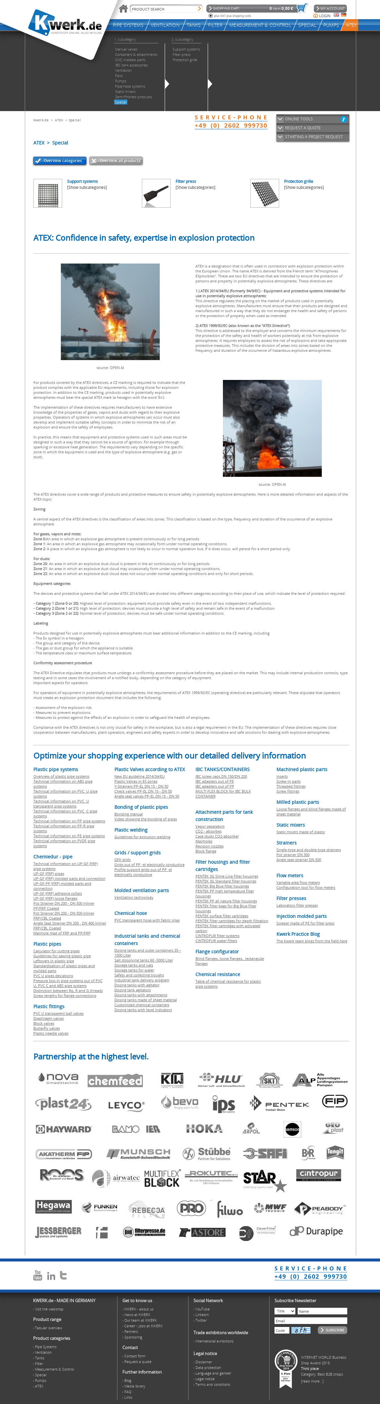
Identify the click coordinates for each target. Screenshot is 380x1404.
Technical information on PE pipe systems (69, 835)
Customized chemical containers (141, 1004)
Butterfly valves (46, 1028)
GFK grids (122, 859)
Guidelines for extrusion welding (142, 836)
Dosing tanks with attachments (140, 994)
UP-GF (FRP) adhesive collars (57, 893)
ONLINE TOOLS (299, 119)
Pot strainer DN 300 (293, 854)
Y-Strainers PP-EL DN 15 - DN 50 (141, 786)
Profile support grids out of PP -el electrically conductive (143, 872)
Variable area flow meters (298, 882)
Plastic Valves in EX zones (135, 781)
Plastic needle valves (50, 1033)
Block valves (43, 1023)
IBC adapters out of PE (214, 781)
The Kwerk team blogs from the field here (311, 940)
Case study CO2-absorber (217, 836)
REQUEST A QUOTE (303, 128)
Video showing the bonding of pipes (145, 818)
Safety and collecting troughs (139, 974)
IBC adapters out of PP (214, 786)
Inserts (282, 776)
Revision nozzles (209, 846)
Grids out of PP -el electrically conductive (149, 864)
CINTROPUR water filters (216, 940)
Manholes (203, 841)
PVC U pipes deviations (53, 975)
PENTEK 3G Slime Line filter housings (226, 876)
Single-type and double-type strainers (308, 849)
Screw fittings (287, 791)
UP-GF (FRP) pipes (48, 873)
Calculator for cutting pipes (56, 950)
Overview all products (120, 160)
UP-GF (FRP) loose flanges (55, 898)
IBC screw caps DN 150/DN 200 (221, 776)
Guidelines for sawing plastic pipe (62, 955)
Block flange (205, 850)
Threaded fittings (291, 786)
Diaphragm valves (48, 1018)
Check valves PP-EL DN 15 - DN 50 (143, 791)
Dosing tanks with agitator (136, 984)
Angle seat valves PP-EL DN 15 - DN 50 (146, 796)
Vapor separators (210, 826)
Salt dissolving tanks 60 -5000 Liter (143, 960)
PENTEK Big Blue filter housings (222, 886)
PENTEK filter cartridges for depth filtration (231, 920)
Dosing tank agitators (132, 989)
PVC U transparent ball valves (58, 1013)
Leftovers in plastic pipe (53, 960)
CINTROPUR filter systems (217, 935)
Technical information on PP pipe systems (69, 820)
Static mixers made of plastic (300, 831)
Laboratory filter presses (297, 905)
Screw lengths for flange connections (64, 995)
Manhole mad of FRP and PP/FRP (62, 932)
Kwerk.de (41, 120)
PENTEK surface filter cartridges (221, 915)
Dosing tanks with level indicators (143, 1009)
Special (75, 120)
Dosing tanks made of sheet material (145, 999)
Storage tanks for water (134, 970)
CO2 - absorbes (208, 831)
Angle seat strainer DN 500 (298, 859)
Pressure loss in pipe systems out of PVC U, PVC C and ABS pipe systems (68, 983)
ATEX (59, 120)
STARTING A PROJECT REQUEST (314, 137)
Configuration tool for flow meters (305, 887)
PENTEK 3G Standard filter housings (225, 881)
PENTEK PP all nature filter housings (226, 900)
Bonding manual (128, 813)
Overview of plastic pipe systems (61, 776)
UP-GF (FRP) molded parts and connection (69, 878)
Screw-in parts (288, 781)
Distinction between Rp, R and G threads (68, 990)
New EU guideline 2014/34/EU (139, 776)
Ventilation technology (133, 897)
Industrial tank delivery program (141, 979)
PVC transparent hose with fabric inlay (147, 920)
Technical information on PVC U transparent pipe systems (61, 803)
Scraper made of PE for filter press (305, 923)
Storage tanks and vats (133, 965)
